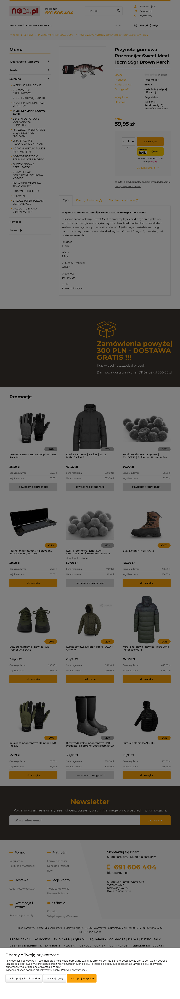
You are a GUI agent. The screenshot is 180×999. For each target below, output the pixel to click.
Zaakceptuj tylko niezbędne (24, 978)
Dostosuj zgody (54, 978)
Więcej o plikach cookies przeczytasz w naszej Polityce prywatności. (46, 970)
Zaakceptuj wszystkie (81, 978)
